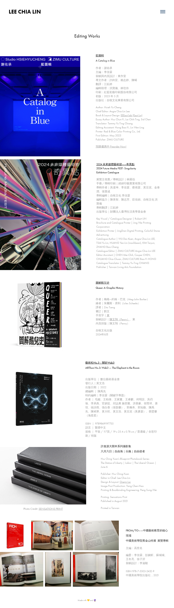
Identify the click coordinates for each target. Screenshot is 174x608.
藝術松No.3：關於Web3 (99, 362)
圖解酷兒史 (102, 282)
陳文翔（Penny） (119, 319)
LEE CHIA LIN (25, 11)
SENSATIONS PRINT (51, 509)
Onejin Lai (125, 481)
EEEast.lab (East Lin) (131, 115)
